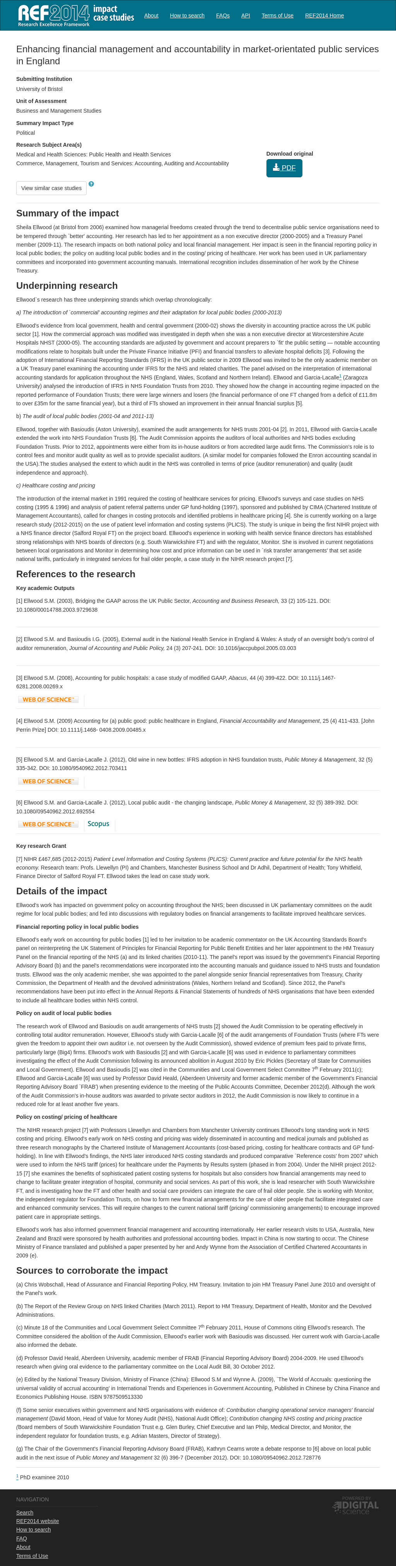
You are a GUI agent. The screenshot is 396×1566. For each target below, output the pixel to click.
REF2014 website (37, 1521)
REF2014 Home (324, 15)
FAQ (21, 1538)
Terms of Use (278, 15)
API (245, 15)
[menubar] (244, 15)
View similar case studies (51, 188)
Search (24, 1512)
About (151, 15)
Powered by (356, 1498)
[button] (91, 184)
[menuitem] (151, 15)
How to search (187, 15)
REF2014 (74, 15)
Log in (372, 12)
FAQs (223, 15)
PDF (284, 168)
